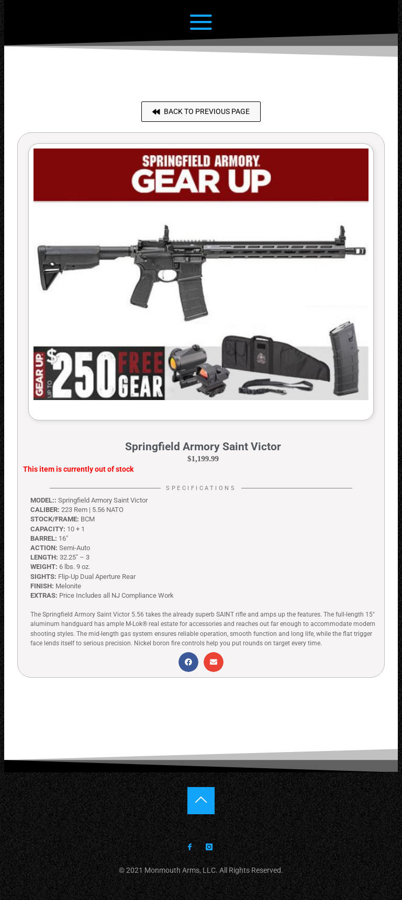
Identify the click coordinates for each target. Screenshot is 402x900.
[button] (201, 111)
